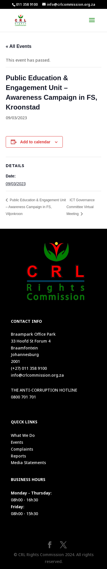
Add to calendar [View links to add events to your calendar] (35, 142)
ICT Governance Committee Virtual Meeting (80, 207)
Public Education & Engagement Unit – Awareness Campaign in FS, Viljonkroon (36, 207)
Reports (18, 456)
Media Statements (28, 462)
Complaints (22, 449)
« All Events (18, 46)
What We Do (23, 435)
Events (17, 442)
